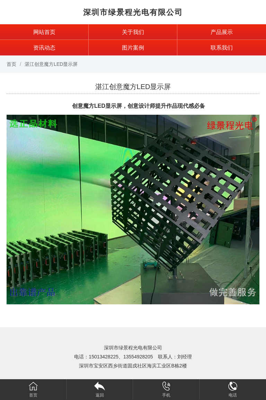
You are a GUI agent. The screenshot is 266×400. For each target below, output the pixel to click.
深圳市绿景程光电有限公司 (133, 12)
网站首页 (44, 32)
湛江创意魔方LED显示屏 (51, 64)
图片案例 (133, 48)
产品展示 (222, 32)
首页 (11, 64)
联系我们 (222, 48)
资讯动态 (44, 48)
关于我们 (133, 32)
